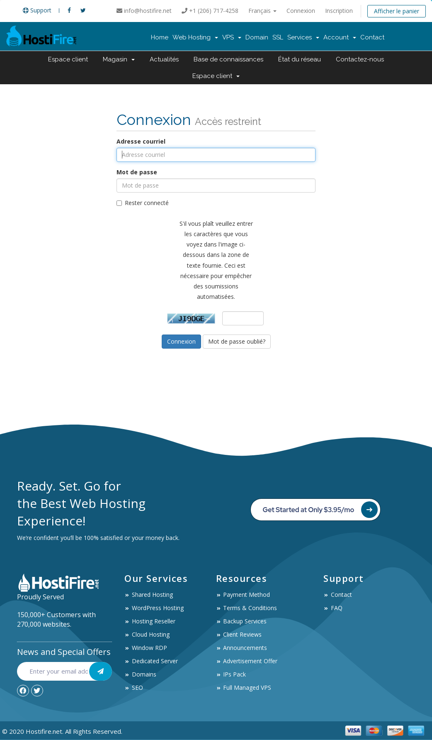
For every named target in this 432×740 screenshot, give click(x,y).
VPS (231, 37)
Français (262, 11)
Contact (372, 37)
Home (159, 37)
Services (303, 37)
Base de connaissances (228, 59)
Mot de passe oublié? (236, 341)
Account (339, 37)
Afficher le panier (396, 11)
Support (37, 10)
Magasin (119, 59)
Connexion (300, 11)
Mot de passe (136, 172)
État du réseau (299, 59)
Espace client (68, 59)
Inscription (339, 11)
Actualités (164, 59)
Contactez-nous (360, 59)
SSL (277, 37)
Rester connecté (142, 203)
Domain (256, 37)
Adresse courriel (140, 141)
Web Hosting (195, 37)
